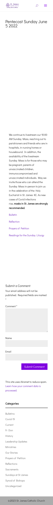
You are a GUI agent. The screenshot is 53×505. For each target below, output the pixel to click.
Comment (11, 306)
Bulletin (13, 214)
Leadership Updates (16, 441)
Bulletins (10, 413)
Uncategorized (13, 486)
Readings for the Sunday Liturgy (26, 235)
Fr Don (9, 430)
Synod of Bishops (15, 480)
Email (8, 351)
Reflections (11, 463)
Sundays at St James (16, 475)
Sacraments (11, 469)
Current (9, 424)
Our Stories (11, 452)
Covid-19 (10, 419)
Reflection (14, 221)
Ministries (10, 447)
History (9, 436)
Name (8, 338)
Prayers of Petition (19, 228)
